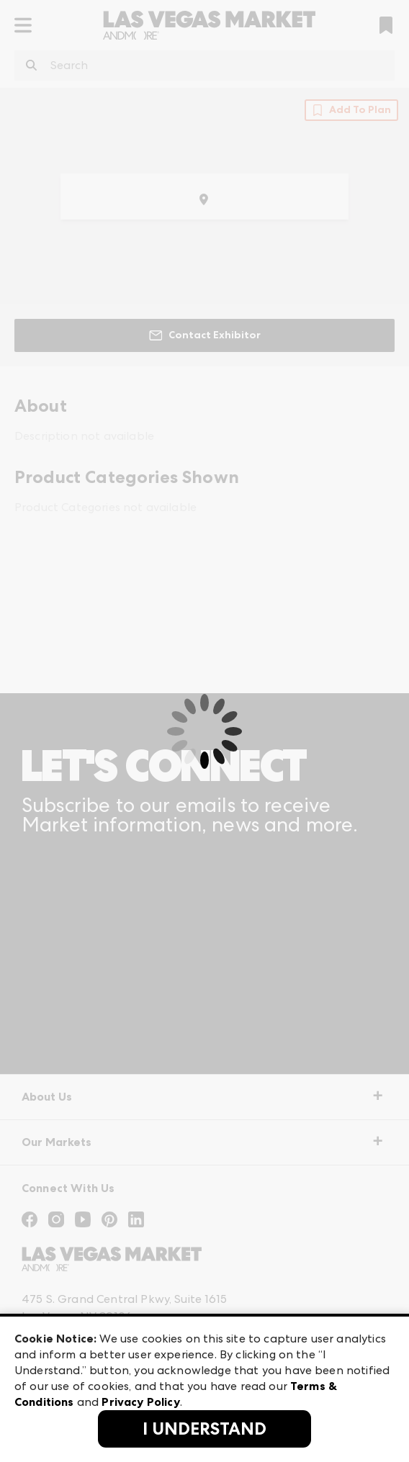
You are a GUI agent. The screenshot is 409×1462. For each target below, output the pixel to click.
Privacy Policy (140, 1402)
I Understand (204, 1429)
